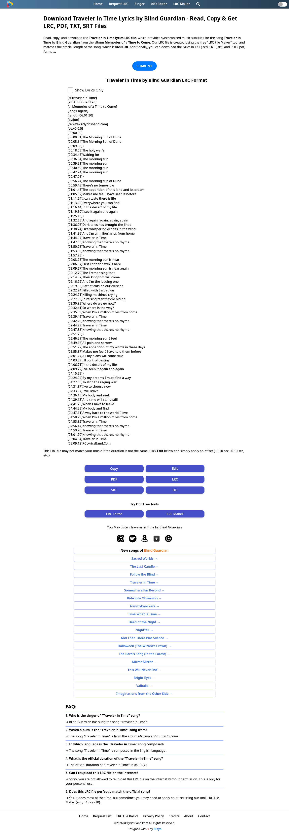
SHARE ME (145, 66)
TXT (175, 490)
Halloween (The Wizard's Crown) (142, 646)
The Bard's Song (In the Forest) (142, 654)
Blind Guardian (156, 550)
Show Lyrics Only (89, 90)
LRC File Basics (127, 816)
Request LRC (118, 4)
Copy (114, 468)
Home (98, 4)
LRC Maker (181, 4)
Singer (140, 4)
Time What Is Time (142, 614)
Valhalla (142, 685)
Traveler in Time (142, 582)
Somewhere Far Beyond (142, 590)
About (188, 816)
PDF (114, 479)
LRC (175, 479)
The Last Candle (142, 566)
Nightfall (142, 630)
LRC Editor (114, 514)
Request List (102, 816)
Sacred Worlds (142, 558)
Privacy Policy (153, 816)
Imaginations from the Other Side (142, 693)
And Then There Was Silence (142, 638)
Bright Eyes (142, 678)
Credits (174, 816)
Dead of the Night (142, 622)
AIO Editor (159, 4)
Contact (204, 816)
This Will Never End (142, 670)
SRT (114, 490)
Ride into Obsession (142, 598)
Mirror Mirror (142, 662)
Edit (175, 468)
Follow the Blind (142, 574)
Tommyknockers (142, 606)
